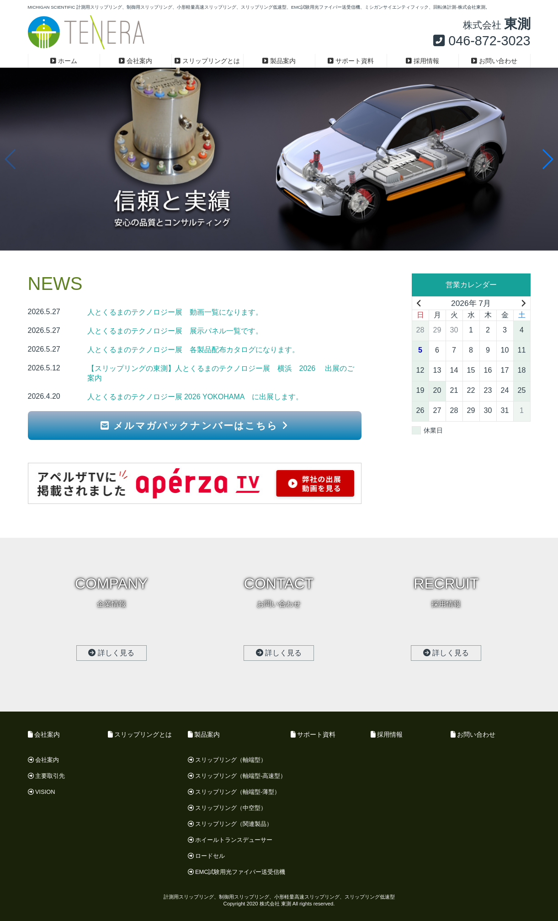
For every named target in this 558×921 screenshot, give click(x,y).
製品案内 (279, 60)
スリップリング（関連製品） (230, 823)
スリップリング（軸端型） (227, 759)
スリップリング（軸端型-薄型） (234, 791)
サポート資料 (351, 60)
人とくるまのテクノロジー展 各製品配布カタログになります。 (193, 349)
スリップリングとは (207, 60)
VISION (41, 791)
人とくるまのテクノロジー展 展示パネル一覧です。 (175, 331)
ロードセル (206, 855)
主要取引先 (46, 775)
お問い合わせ (494, 60)
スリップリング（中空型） (227, 807)
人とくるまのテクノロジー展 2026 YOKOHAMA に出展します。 (195, 397)
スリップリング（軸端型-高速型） (237, 775)
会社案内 (135, 60)
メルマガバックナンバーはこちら (194, 425)
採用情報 (422, 60)
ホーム (63, 60)
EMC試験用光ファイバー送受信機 (237, 871)
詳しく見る (111, 653)
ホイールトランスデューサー (230, 839)
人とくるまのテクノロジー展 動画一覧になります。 (175, 312)
